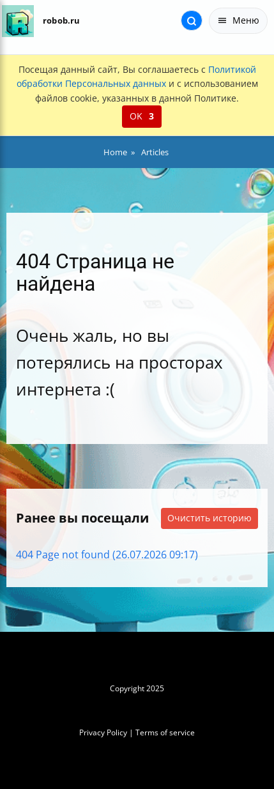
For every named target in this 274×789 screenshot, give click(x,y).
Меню (238, 20)
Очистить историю (209, 518)
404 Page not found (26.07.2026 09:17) (107, 555)
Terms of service (165, 732)
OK (142, 116)
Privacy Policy (103, 732)
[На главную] (17, 20)
